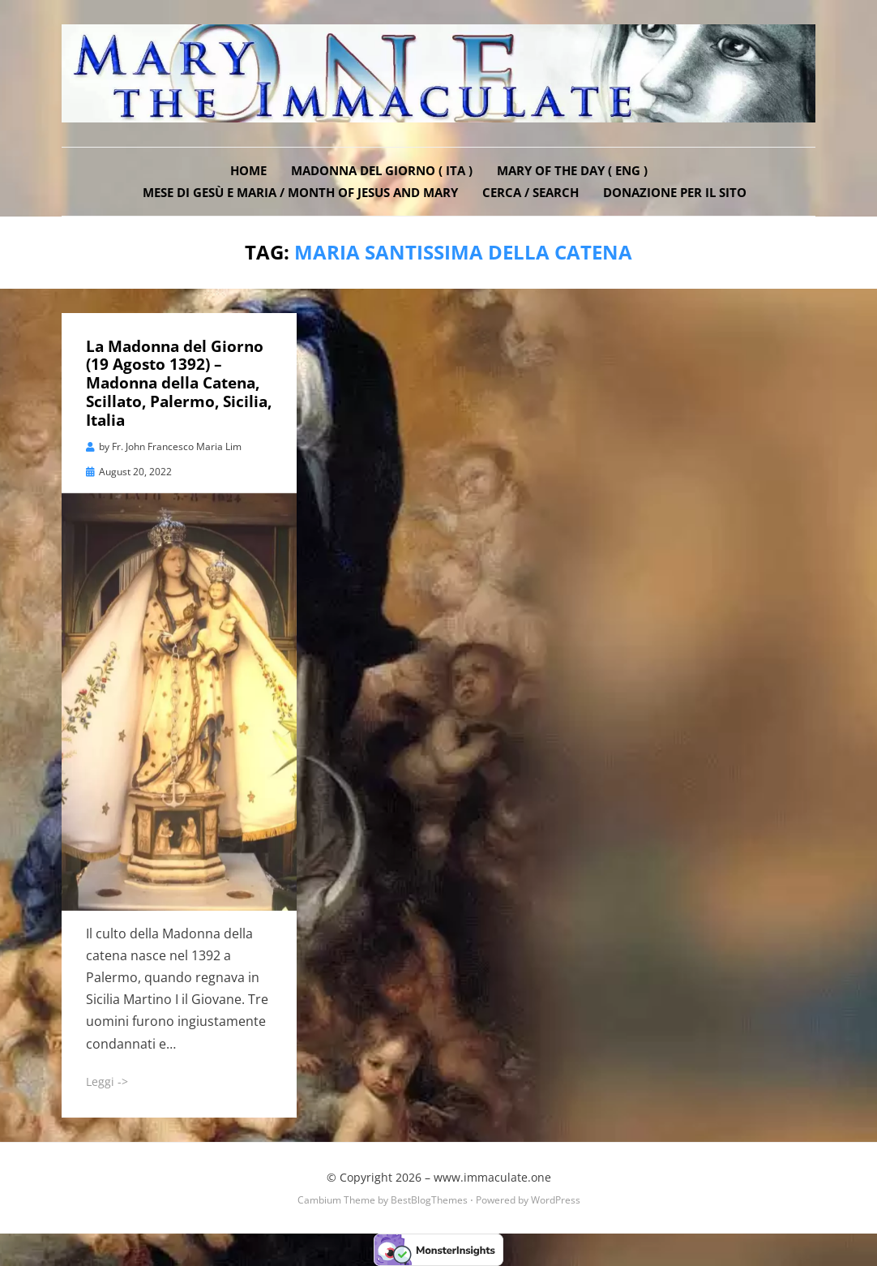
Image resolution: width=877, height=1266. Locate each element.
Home (248, 170)
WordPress (555, 1200)
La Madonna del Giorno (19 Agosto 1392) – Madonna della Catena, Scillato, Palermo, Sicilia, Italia (179, 383)
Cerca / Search (530, 192)
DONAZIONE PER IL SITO (675, 192)
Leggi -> (107, 1081)
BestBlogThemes (429, 1200)
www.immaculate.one (492, 1177)
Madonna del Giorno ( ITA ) (382, 170)
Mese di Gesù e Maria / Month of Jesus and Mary (300, 192)
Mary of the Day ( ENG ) (572, 170)
